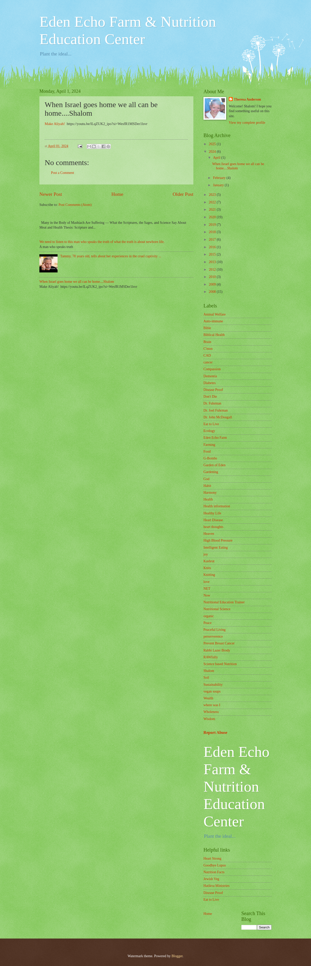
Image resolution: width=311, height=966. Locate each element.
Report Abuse (215, 732)
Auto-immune (213, 321)
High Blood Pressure (217, 540)
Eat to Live (211, 424)
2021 (213, 209)
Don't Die (210, 396)
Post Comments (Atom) (75, 205)
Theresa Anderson (247, 99)
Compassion (212, 369)
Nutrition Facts (213, 872)
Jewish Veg (211, 879)
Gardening (210, 472)
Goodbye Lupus (214, 865)
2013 (213, 262)
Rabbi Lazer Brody (216, 650)
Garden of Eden (214, 465)
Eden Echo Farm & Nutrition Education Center (236, 786)
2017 (213, 239)
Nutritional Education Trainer (224, 602)
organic (208, 616)
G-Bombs (210, 458)
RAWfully (210, 657)
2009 (213, 284)
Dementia (210, 376)
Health (208, 499)
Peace (207, 623)
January (219, 185)
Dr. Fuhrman (212, 403)
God (206, 479)
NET (206, 588)
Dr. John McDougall (217, 417)
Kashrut (209, 561)
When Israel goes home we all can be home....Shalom (76, 282)
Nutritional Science (216, 609)
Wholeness (211, 712)
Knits (207, 568)
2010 (213, 277)
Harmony (210, 492)
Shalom (208, 671)
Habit (207, 486)
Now (206, 595)
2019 (213, 225)
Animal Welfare (214, 314)
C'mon (208, 349)
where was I (211, 705)
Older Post (183, 194)
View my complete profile (247, 122)
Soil (206, 677)
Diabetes (209, 383)
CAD (207, 355)
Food (207, 451)
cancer (208, 362)
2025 (213, 144)
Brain (207, 342)
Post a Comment (62, 173)
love (206, 582)
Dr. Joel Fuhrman (215, 410)
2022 (213, 202)
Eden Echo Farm (215, 438)
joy (205, 554)
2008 (213, 292)
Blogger (177, 956)
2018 (213, 232)
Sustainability (213, 685)
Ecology (209, 431)
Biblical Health (214, 335)
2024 (213, 151)
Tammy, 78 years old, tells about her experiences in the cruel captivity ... (110, 256)
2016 (213, 247)
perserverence (213, 636)
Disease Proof (213, 390)
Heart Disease (213, 520)
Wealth (208, 698)
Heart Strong (212, 858)
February (219, 178)
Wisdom (209, 719)
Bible (207, 328)
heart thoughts (213, 527)
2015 (213, 254)
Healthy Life (212, 513)
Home (117, 194)
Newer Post (50, 194)
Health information (216, 506)
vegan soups (212, 691)
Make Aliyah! (55, 124)
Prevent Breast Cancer (219, 643)
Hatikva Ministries (216, 886)
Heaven (208, 534)
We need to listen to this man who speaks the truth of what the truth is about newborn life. (102, 242)
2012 (213, 269)
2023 (213, 195)
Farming (209, 445)
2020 (213, 217)
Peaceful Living (214, 630)
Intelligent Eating (215, 547)
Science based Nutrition (220, 664)
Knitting (209, 575)
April (217, 158)
